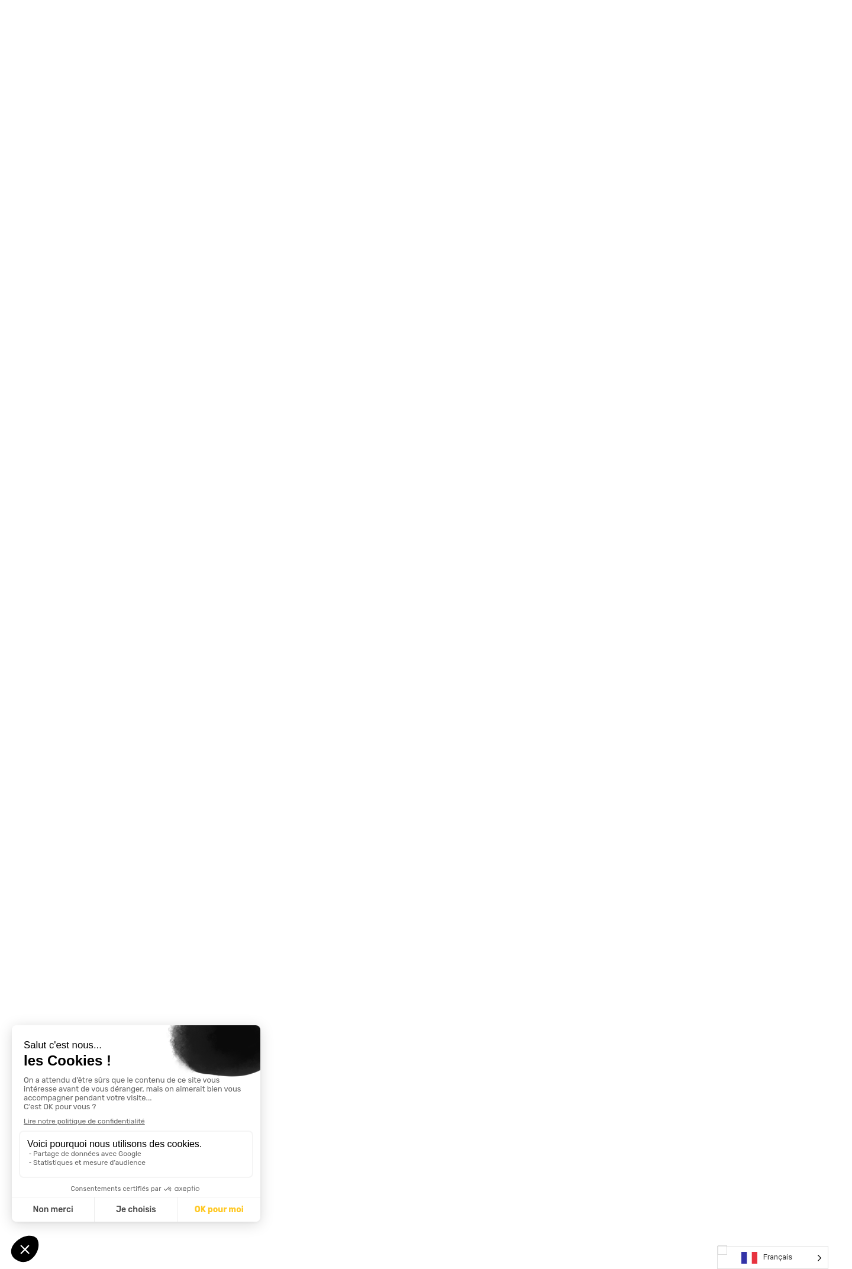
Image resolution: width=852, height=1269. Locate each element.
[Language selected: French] (772, 1257)
